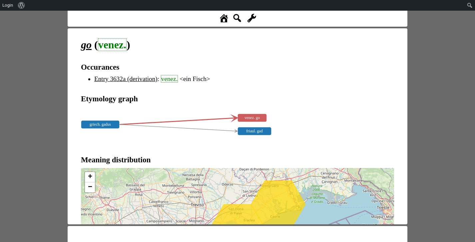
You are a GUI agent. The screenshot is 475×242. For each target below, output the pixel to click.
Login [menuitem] (7, 5)
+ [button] (90, 177)
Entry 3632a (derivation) (126, 78)
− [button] (90, 187)
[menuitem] (21, 5)
